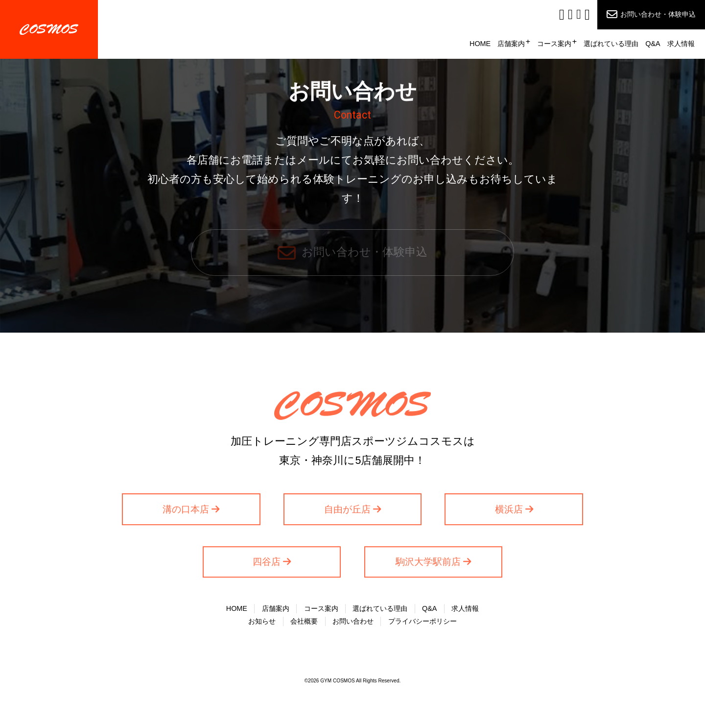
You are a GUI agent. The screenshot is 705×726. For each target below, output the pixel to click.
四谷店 (267, 564)
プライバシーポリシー (422, 621)
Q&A (652, 44)
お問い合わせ (353, 621)
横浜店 (509, 512)
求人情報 (681, 44)
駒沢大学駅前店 (428, 564)
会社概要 (304, 621)
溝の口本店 (186, 512)
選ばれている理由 (611, 44)
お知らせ (262, 621)
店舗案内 (511, 44)
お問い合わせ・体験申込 (658, 14)
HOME (480, 44)
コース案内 (554, 44)
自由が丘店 (347, 512)
